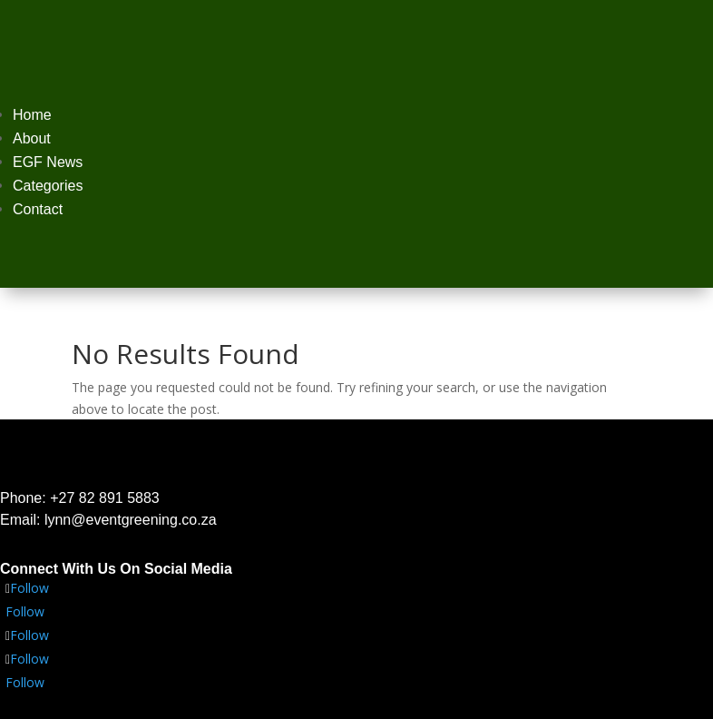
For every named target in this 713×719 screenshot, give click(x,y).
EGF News (48, 162)
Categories (48, 185)
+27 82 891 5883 (105, 498)
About (32, 138)
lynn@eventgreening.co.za (130, 519)
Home (32, 115)
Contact (38, 209)
